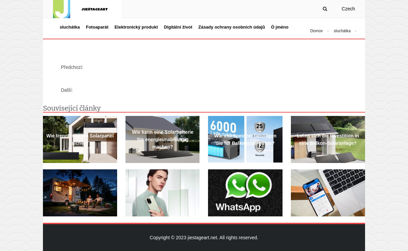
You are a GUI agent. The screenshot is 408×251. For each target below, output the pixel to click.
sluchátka (70, 27)
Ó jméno (280, 27)
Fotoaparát (97, 27)
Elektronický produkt (136, 27)
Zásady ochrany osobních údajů (231, 27)
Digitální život (178, 27)
